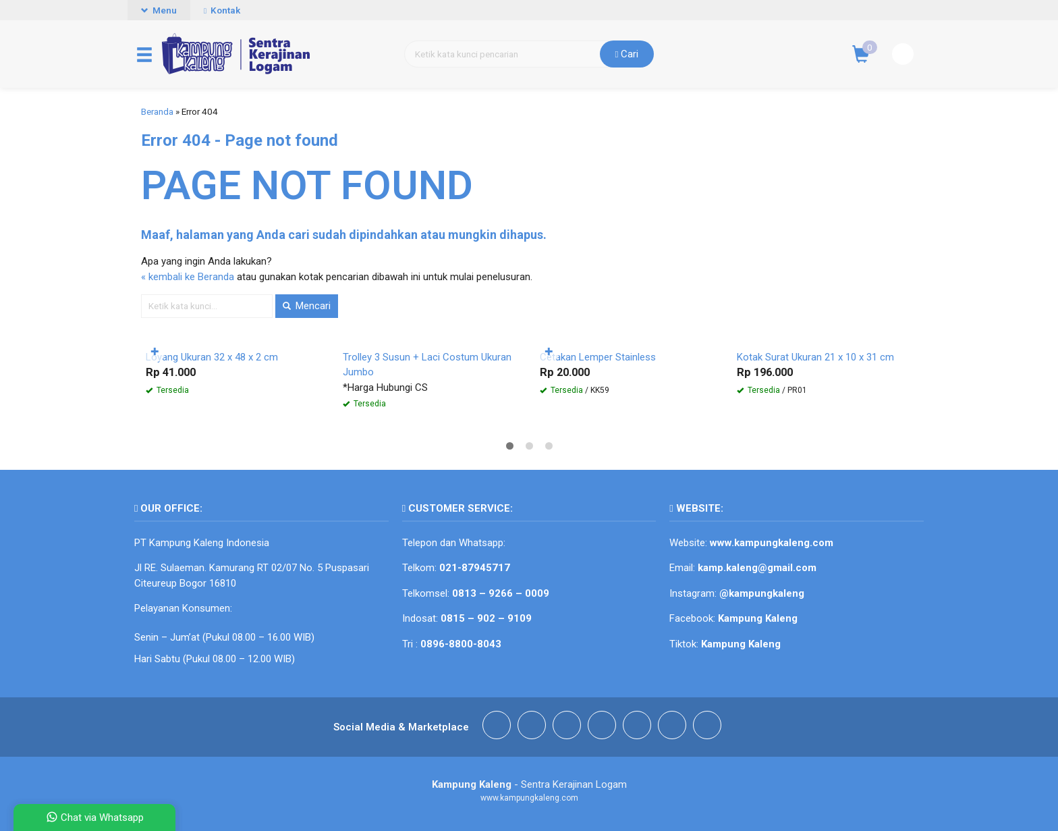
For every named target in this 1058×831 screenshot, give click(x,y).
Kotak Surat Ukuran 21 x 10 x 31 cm (815, 357)
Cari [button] (627, 54)
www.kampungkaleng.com (771, 543)
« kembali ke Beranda (187, 277)
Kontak (222, 10)
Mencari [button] (307, 306)
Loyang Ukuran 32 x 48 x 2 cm (212, 357)
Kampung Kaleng (741, 644)
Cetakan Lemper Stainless (598, 357)
